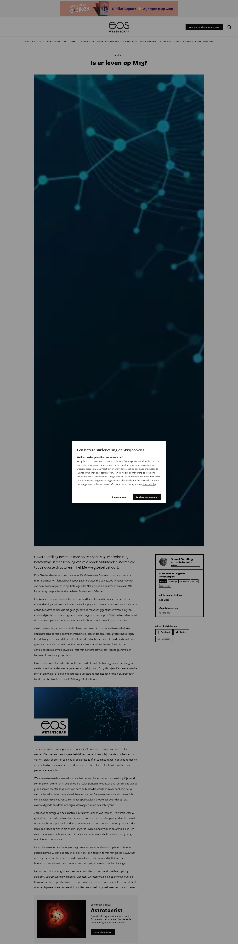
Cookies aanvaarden (147, 497)
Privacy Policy (149, 484)
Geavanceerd (119, 497)
